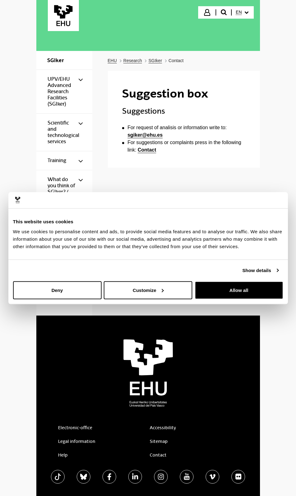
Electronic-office (75, 427)
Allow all (239, 290)
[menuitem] (242, 12)
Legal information (76, 441)
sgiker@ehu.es (145, 135)
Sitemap (159, 441)
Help (63, 455)
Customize (148, 290)
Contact (147, 149)
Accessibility (163, 427)
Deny (57, 290)
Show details (256, 270)
